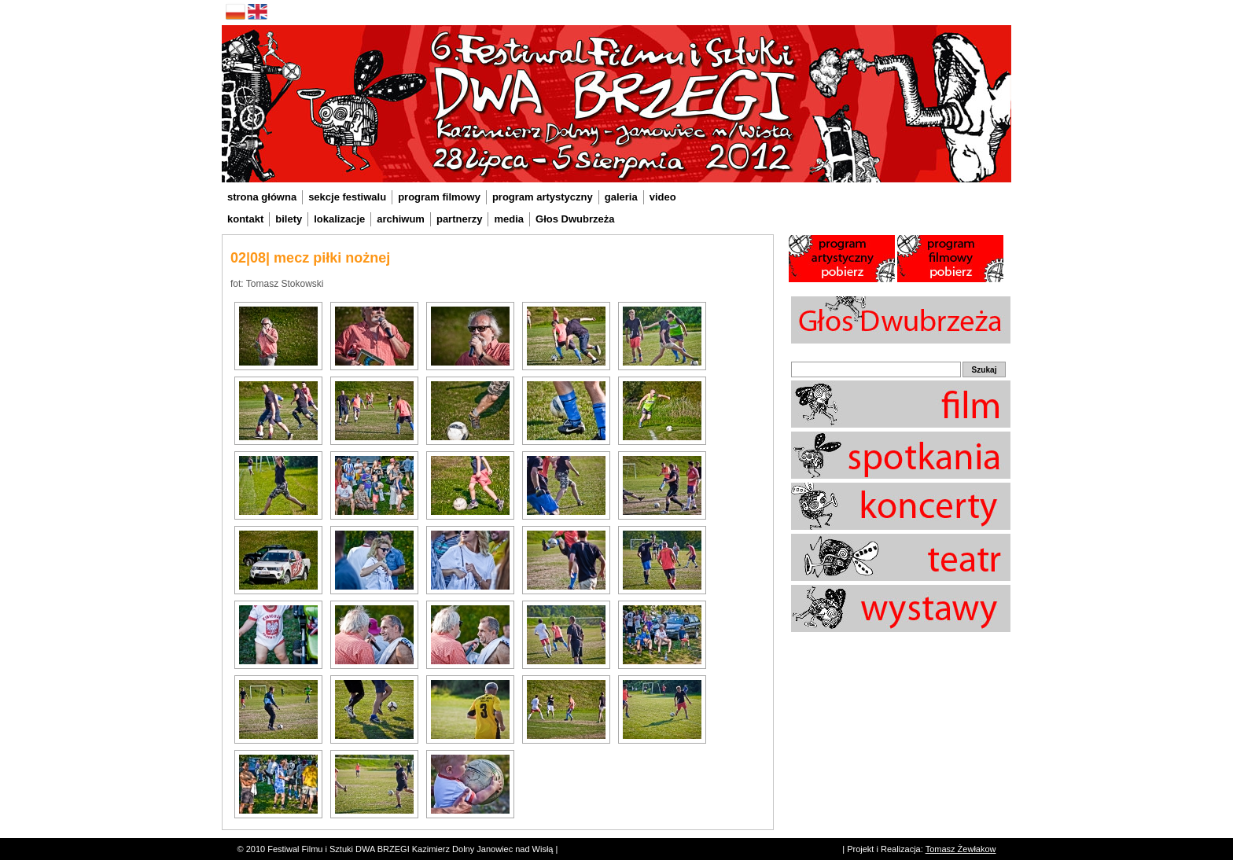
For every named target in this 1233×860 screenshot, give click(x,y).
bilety (288, 219)
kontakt (245, 219)
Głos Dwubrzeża (575, 219)
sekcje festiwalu (347, 197)
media (509, 219)
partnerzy (459, 219)
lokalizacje (339, 219)
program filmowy (439, 197)
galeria (621, 197)
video (663, 197)
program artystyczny (542, 197)
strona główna (261, 197)
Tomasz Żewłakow (961, 849)
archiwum (401, 219)
